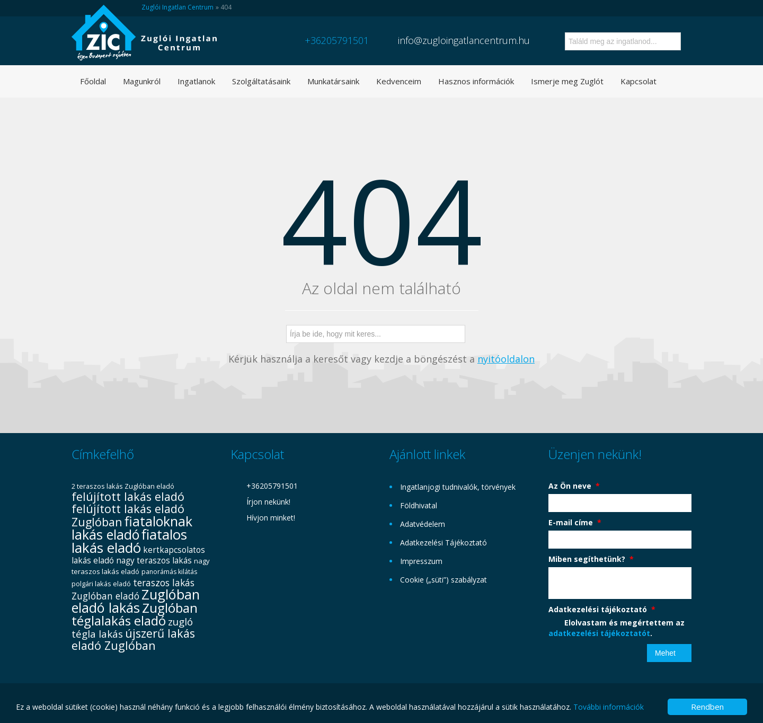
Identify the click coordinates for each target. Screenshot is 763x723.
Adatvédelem (422, 524)
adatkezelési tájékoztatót (599, 633)
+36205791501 (337, 40)
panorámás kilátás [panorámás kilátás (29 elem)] (169, 571)
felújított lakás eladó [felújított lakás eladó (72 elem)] (128, 496)
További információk (608, 707)
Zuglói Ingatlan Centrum (177, 7)
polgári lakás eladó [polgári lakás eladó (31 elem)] (101, 583)
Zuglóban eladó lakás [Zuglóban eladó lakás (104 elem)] (136, 600)
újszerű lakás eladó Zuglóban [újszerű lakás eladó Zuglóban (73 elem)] (133, 639)
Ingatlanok (196, 81)
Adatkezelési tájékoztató (601, 609)
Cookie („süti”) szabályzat (443, 580)
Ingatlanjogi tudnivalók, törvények (458, 487)
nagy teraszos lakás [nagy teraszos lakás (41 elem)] (154, 560)
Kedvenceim (398, 81)
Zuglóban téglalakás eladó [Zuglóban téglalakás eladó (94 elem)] (135, 614)
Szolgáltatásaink (261, 81)
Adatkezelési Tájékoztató (443, 542)
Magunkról (142, 81)
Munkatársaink (333, 81)
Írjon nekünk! (268, 502)
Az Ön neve (574, 486)
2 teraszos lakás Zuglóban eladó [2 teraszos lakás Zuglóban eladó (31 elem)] (123, 486)
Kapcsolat (638, 81)
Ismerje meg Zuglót (567, 81)
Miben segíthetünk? (591, 559)
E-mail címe (574, 522)
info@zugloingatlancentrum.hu (464, 40)
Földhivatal (418, 505)
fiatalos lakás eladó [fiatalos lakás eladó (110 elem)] (129, 541)
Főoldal (93, 81)
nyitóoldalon (506, 358)
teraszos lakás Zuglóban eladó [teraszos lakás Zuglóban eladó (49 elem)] (133, 589)
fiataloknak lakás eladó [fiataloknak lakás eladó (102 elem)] (132, 527)
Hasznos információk (476, 81)
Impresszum (421, 561)
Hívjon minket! (270, 518)
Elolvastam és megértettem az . (616, 628)
